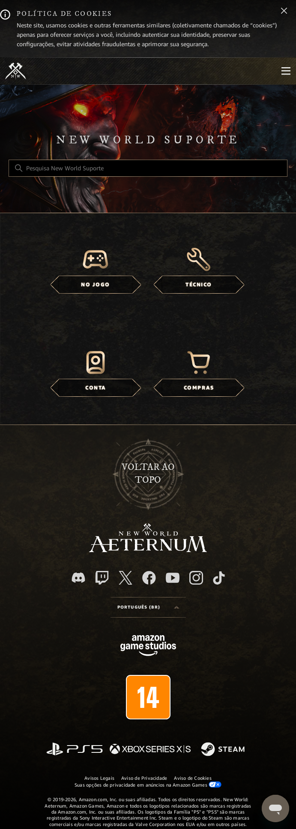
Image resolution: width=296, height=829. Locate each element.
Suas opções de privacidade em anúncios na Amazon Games (148, 784)
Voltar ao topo (148, 473)
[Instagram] (196, 578)
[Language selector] (148, 607)
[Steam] (224, 750)
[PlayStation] (74, 749)
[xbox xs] (150, 749)
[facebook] (149, 578)
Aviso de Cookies (193, 778)
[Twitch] (102, 578)
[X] (125, 578)
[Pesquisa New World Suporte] (148, 168)
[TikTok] (219, 578)
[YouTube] (172, 578)
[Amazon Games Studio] (148, 647)
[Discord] (78, 577)
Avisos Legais (99, 778)
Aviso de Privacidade (144, 778)
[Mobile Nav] (285, 71)
